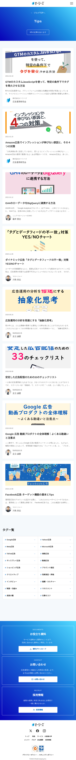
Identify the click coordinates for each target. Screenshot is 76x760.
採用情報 (38, 710)
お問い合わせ (38, 679)
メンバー (27, 740)
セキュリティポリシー (46, 755)
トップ (27, 736)
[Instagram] (44, 730)
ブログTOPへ (39, 13)
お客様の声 (48, 736)
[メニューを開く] (72, 3)
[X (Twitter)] (30, 730)
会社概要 (40, 740)
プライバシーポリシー (29, 755)
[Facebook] (37, 730)
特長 (33, 736)
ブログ (33, 740)
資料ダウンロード (38, 649)
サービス (40, 736)
